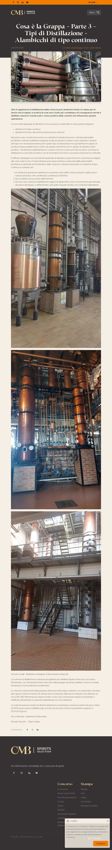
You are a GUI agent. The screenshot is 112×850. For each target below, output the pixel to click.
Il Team (61, 802)
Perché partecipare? (67, 797)
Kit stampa (86, 802)
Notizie (84, 789)
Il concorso (63, 789)
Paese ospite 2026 (66, 793)
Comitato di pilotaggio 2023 (75, 48)
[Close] (107, 821)
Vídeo (83, 797)
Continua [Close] (100, 844)
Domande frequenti (67, 814)
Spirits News (95, 48)
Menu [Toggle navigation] (94, 12)
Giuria (60, 806)
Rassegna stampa (89, 806)
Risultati (61, 810)
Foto (83, 793)
